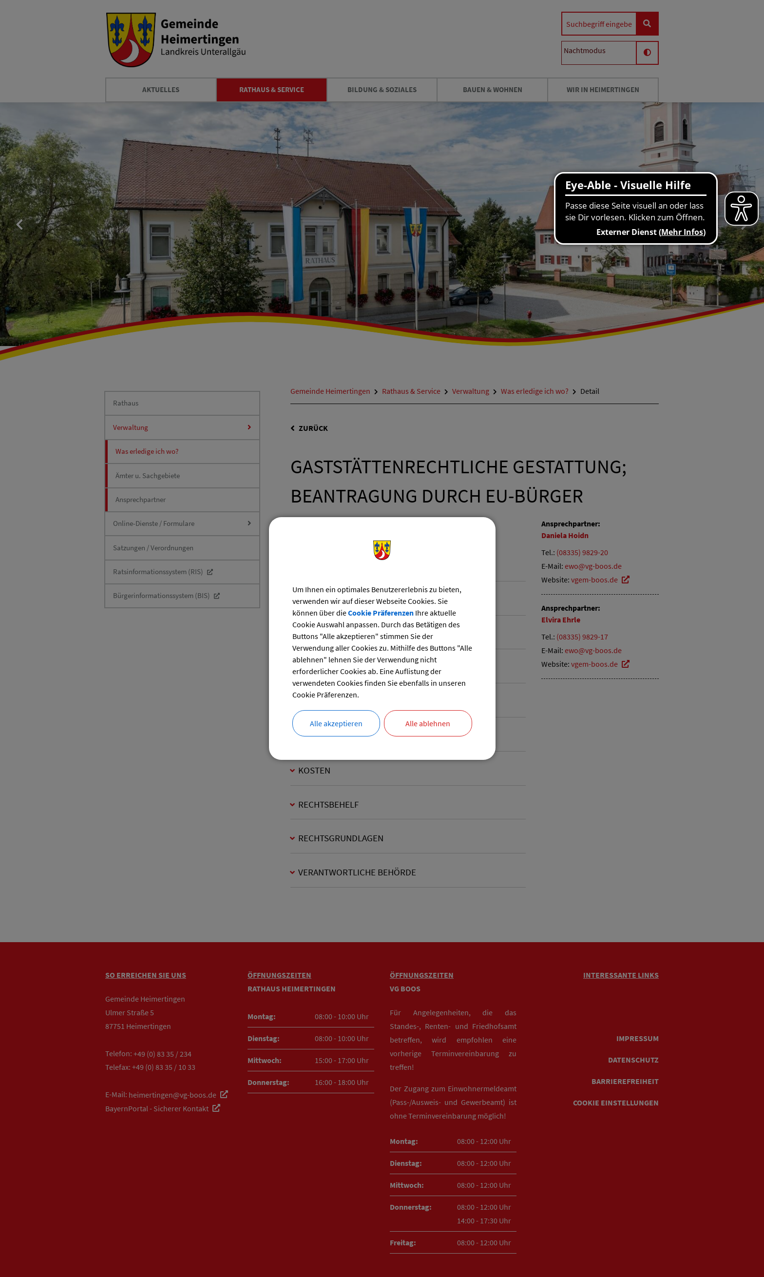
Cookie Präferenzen (381, 613)
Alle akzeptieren (336, 723)
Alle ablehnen (427, 723)
